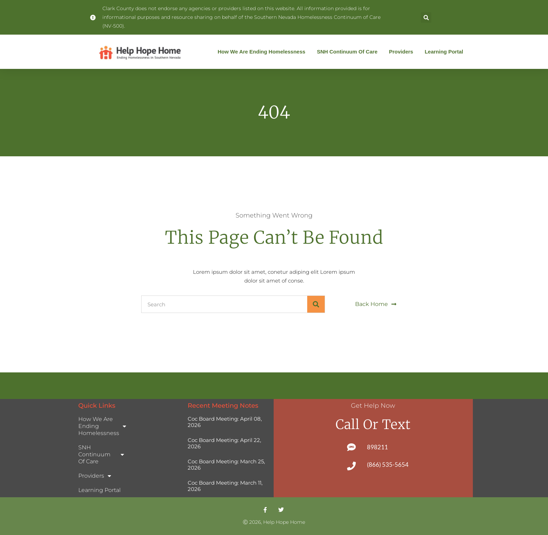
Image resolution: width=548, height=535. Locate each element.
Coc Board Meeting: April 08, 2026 (225, 421)
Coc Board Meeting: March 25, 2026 (226, 464)
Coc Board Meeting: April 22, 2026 (224, 443)
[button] (426, 17)
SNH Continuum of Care (349, 51)
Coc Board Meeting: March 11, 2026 (225, 485)
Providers (403, 51)
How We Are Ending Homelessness (263, 51)
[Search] (316, 304)
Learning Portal (444, 52)
